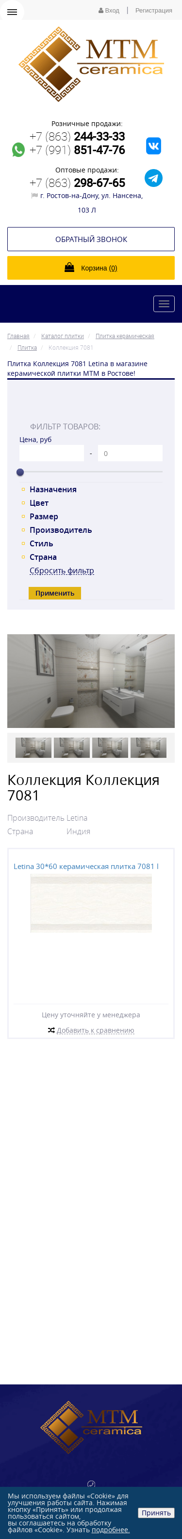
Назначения (53, 489)
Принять (156, 1512)
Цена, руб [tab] (35, 439)
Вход (109, 10)
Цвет (39, 503)
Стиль (41, 543)
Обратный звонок (91, 239)
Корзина (91, 267)
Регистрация (153, 10)
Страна (43, 557)
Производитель (61, 530)
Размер (44, 516)
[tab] (91, 405)
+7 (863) (77, 136)
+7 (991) (77, 150)
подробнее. (111, 1529)
